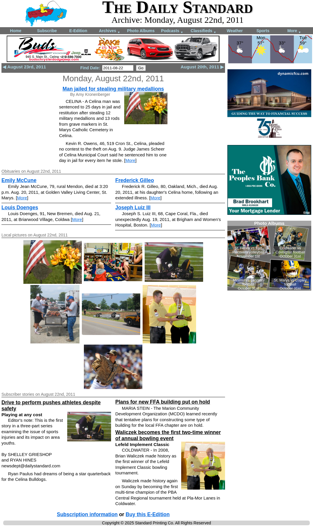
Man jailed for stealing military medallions (113, 89)
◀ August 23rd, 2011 (24, 66)
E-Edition (78, 30)
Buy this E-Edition (148, 514)
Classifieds (203, 31)
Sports (262, 30)
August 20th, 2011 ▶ (202, 66)
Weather (235, 30)
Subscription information (87, 514)
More (294, 31)
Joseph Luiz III (133, 207)
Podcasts (172, 31)
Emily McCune (19, 180)
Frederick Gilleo (134, 180)
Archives (109, 31)
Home (15, 30)
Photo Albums (141, 30)
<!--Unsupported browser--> (269, 256)
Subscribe (47, 30)
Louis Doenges (19, 207)
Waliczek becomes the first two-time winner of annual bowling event (168, 435)
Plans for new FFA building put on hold (162, 402)
